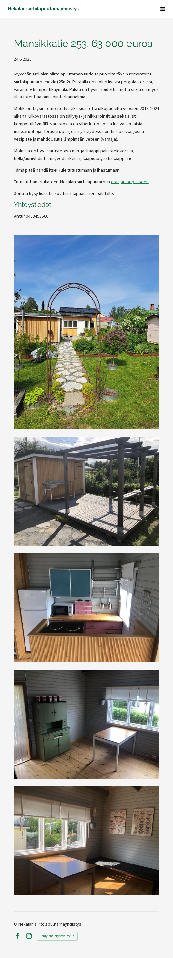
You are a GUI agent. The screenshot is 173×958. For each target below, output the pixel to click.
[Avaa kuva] (86, 491)
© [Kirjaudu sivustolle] (16, 924)
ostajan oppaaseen (130, 181)
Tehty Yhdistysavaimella (57, 936)
